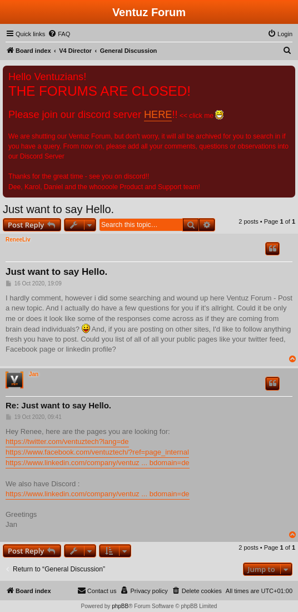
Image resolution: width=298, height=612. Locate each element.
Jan (33, 374)
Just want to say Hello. (58, 209)
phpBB (120, 606)
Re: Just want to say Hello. (58, 405)
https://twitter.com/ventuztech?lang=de (67, 441)
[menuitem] (59, 34)
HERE (158, 114)
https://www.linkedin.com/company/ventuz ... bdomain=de (98, 462)
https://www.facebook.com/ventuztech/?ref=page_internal (97, 452)
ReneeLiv (18, 239)
